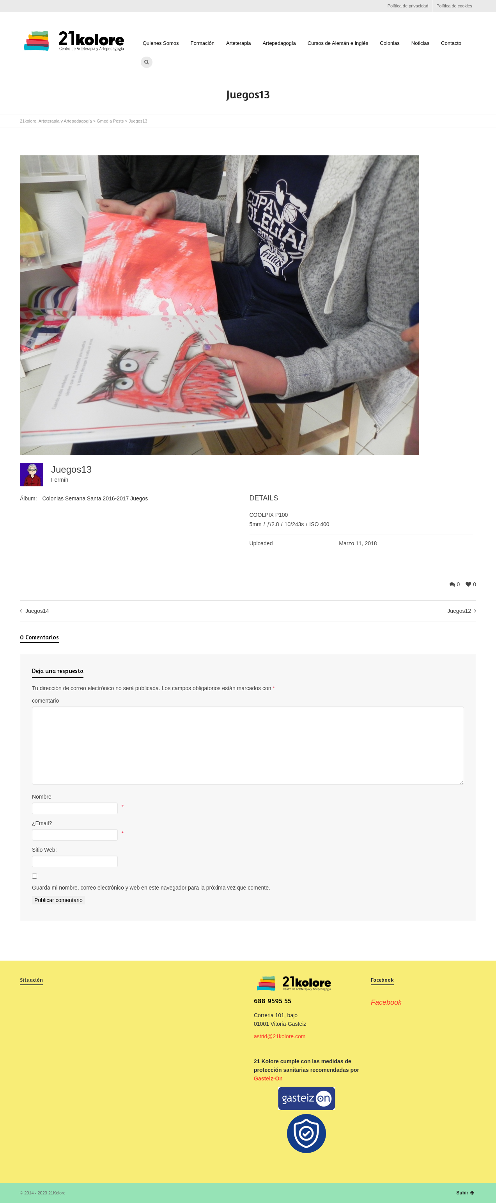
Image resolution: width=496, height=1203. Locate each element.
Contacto (451, 43)
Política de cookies (454, 6)
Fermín (59, 480)
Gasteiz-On (268, 1078)
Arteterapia (238, 43)
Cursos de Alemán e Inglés (338, 43)
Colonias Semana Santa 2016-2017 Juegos (95, 498)
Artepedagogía (279, 43)
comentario (45, 701)
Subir (465, 1193)
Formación (202, 43)
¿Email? (42, 823)
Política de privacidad (408, 6)
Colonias (390, 43)
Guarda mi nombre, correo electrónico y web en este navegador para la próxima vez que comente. (151, 887)
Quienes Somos (161, 43)
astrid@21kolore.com (280, 1036)
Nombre (41, 797)
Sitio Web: (44, 850)
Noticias (420, 43)
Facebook (24, 6)
